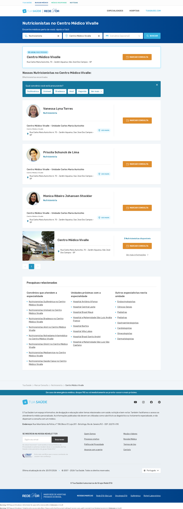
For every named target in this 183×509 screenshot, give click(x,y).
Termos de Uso (129, 444)
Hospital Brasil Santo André (86, 336)
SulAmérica (33, 91)
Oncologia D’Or (121, 496)
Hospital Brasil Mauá (83, 312)
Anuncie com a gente (93, 450)
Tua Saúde (27, 3)
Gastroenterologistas (127, 323)
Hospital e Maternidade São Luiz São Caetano (91, 343)
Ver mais (96, 91)
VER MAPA (103, 130)
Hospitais (133, 11)
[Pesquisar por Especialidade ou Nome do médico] (58, 36)
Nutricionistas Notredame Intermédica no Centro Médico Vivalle (48, 337)
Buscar (152, 36)
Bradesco (60, 91)
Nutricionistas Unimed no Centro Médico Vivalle (45, 312)
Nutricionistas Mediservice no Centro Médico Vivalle (47, 354)
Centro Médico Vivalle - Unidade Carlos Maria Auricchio (55, 125)
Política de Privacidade (94, 444)
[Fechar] (157, 84)
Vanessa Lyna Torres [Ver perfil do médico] (58, 108)
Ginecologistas (124, 333)
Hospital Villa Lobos (82, 331)
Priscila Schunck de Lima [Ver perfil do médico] (61, 152)
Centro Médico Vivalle (43, 57)
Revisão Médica (130, 439)
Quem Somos (90, 434)
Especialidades (114, 11)
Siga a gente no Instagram (143, 402)
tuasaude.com (153, 11)
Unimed (47, 91)
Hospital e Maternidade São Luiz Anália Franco (92, 319)
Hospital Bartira (81, 326)
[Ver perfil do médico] (33, 111)
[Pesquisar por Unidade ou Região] (98, 36)
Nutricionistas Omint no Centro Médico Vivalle (48, 346)
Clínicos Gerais (124, 307)
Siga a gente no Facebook (151, 402)
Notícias (74, 3)
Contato (127, 450)
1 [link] (31, 266)
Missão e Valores (130, 434)
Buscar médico (41, 3)
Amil (71, 91)
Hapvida (82, 91)
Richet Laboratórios (152, 496)
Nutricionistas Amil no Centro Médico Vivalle (47, 329)
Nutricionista (56, 385)
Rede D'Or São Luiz (104, 496)
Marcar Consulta (41, 385)
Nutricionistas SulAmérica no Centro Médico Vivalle (47, 303)
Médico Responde (59, 3)
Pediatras (122, 312)
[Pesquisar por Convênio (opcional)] (139, 36)
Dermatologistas (125, 339)
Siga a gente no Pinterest (159, 402)
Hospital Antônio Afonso (85, 301)
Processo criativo (91, 439)
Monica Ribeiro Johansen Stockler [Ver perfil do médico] (67, 196)
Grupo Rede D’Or (105, 483)
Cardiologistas (124, 328)
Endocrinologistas (126, 301)
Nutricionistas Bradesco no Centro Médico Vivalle (46, 320)
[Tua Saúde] (34, 402)
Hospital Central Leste (84, 307)
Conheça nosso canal (135, 402)
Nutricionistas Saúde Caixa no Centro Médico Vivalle (47, 363)
